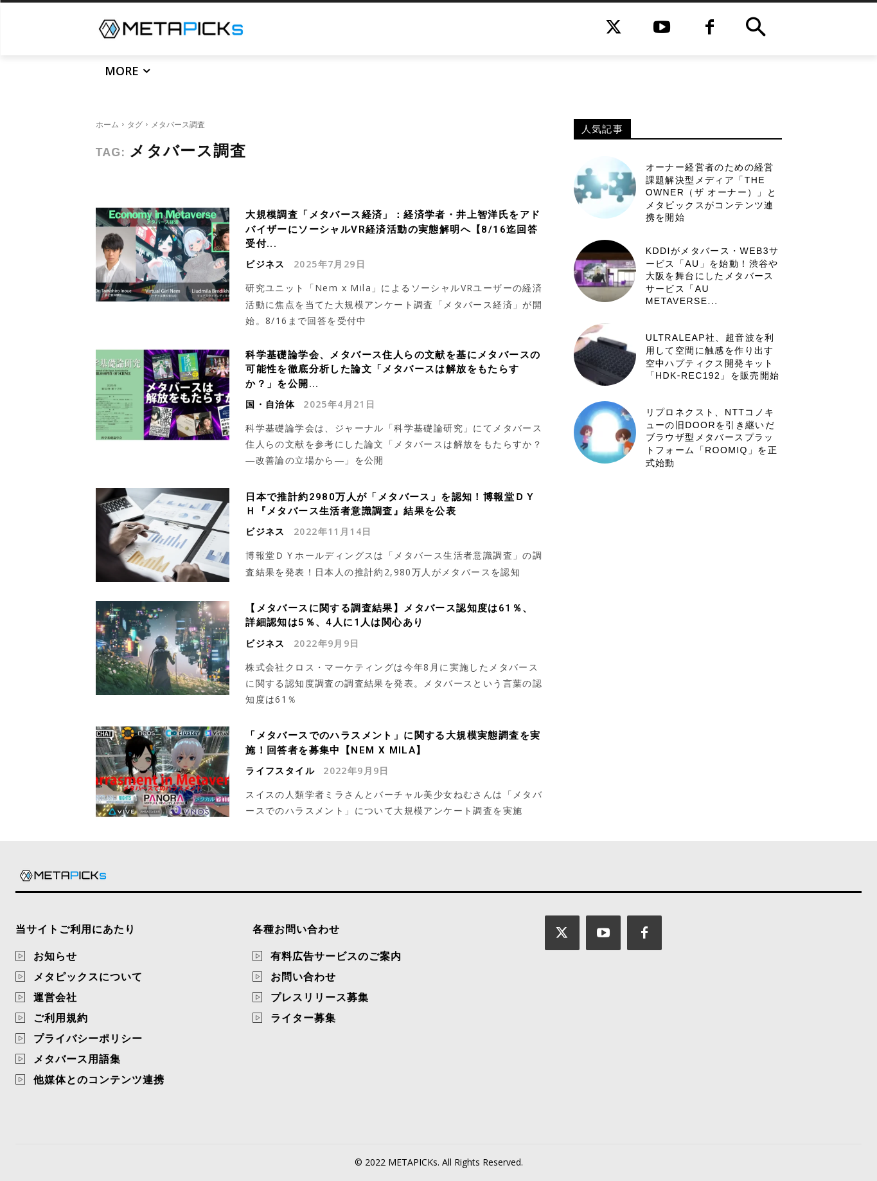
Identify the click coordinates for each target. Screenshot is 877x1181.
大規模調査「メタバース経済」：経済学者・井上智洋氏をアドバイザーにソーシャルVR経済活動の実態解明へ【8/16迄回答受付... (393, 228)
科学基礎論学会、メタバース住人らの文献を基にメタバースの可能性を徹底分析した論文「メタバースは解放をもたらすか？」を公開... (390, 369)
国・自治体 (270, 404)
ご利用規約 (60, 1018)
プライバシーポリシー (88, 1038)
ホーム (107, 124)
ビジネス (265, 264)
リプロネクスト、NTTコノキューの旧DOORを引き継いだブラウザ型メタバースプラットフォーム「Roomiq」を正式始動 (711, 437)
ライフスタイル (280, 770)
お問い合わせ (303, 976)
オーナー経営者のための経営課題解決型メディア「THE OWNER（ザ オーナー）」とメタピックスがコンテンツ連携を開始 (711, 192)
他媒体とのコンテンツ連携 (98, 1079)
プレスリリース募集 (319, 997)
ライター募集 (303, 1018)
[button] (755, 29)
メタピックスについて (88, 976)
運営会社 (55, 997)
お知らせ (55, 956)
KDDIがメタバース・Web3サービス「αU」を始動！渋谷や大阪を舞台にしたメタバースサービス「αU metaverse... (712, 276)
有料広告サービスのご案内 (336, 956)
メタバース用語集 (77, 1059)
